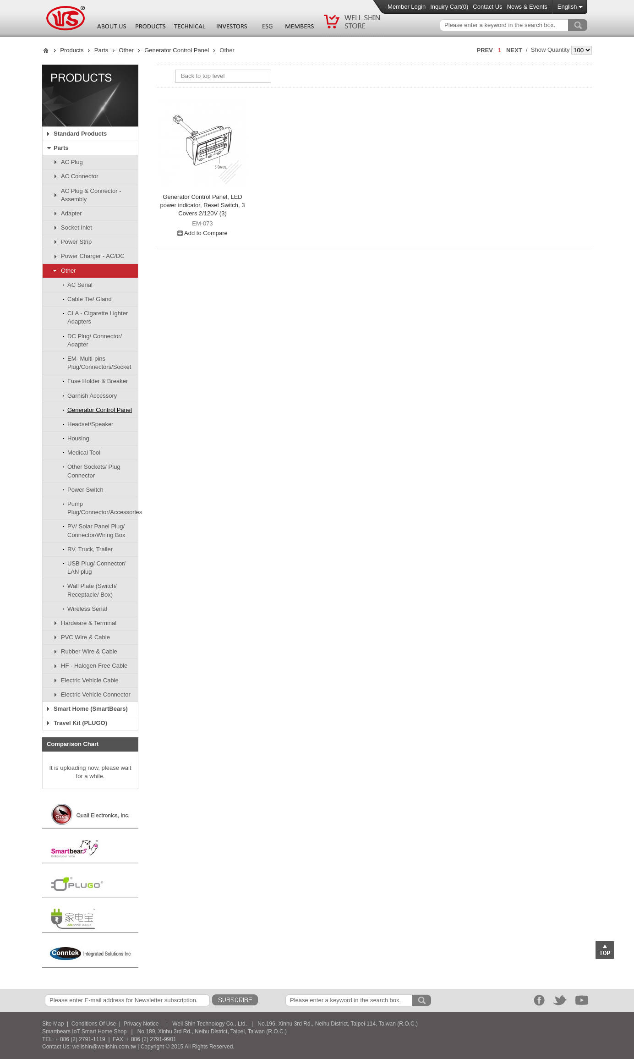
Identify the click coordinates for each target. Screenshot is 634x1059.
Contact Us (487, 6)
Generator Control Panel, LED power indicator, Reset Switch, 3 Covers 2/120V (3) (202, 205)
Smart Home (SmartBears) (91, 708)
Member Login (407, 6)
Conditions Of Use (93, 1024)
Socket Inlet (76, 227)
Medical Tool (83, 452)
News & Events (527, 6)
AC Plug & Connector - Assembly (91, 195)
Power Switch (85, 489)
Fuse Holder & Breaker (97, 381)
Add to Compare (202, 233)
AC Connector (79, 176)
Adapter (71, 213)
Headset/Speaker (90, 424)
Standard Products (80, 133)
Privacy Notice (141, 1024)
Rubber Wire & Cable (89, 651)
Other (126, 50)
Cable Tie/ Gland (89, 299)
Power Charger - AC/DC (93, 255)
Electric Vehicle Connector (96, 694)
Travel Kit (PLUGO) (80, 722)
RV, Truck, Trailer (90, 549)
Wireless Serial (87, 608)
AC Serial (80, 284)
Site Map (53, 1024)
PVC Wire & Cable (85, 637)
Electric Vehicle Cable (90, 680)
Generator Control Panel (176, 50)
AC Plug (72, 162)
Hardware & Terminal (88, 623)
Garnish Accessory (92, 395)
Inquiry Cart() (449, 6)
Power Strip (76, 241)
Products (71, 50)
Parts (101, 50)
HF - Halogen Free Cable (94, 665)
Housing (78, 438)
